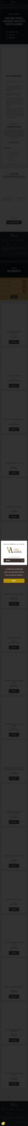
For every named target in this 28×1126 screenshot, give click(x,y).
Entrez (13, 581)
